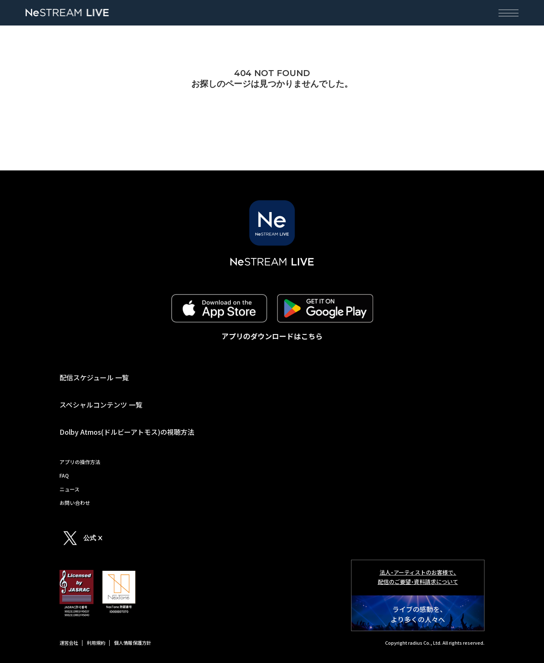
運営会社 (69, 642)
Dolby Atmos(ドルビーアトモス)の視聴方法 (127, 432)
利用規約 (96, 642)
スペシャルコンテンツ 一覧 (101, 405)
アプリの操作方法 (80, 461)
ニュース (69, 489)
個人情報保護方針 (132, 642)
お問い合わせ (75, 502)
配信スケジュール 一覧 (94, 377)
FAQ (64, 475)
